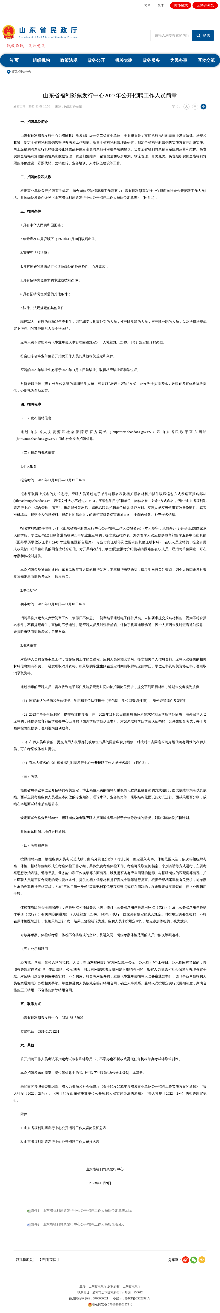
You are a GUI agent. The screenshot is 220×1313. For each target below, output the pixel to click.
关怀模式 (181, 5)
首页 (14, 71)
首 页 (14, 60)
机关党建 (123, 60)
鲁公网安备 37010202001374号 (110, 1304)
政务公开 (96, 60)
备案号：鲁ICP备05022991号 (132, 1298)
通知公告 (25, 71)
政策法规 (68, 60)
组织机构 (41, 60)
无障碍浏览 (205, 5)
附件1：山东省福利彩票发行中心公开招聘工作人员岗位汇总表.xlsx (79, 1211)
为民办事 (178, 60)
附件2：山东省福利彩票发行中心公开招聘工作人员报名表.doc (75, 1224)
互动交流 (206, 60)
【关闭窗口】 (49, 1259)
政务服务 (151, 60)
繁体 (161, 5)
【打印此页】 (25, 1259)
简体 (147, 5)
